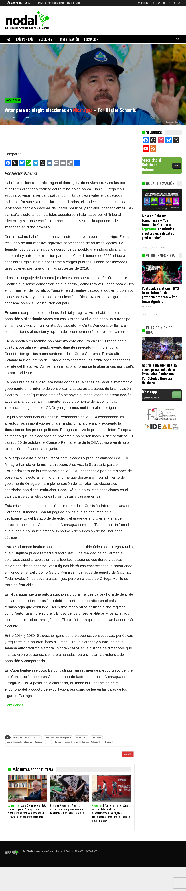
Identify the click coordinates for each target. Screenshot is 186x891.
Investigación (69, 39)
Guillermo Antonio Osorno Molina (96, 742)
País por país (24, 39)
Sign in (143, 3)
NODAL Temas (13, 100)
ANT (146, 247)
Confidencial (14, 705)
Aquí (177, 165)
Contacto (73, 3)
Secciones (45, 39)
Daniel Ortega (81, 737)
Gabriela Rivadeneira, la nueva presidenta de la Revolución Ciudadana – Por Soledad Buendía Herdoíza (159, 373)
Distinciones (56, 3)
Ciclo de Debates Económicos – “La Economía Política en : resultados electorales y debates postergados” (158, 226)
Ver (176, 395)
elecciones (96, 737)
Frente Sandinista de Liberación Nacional (24, 742)
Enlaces (40, 3)
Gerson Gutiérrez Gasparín (66, 742)
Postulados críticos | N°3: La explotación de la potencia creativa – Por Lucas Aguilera (161, 294)
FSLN (48, 742)
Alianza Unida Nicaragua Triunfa (26, 737)
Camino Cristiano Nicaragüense (57, 737)
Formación (91, 39)
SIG (154, 247)
